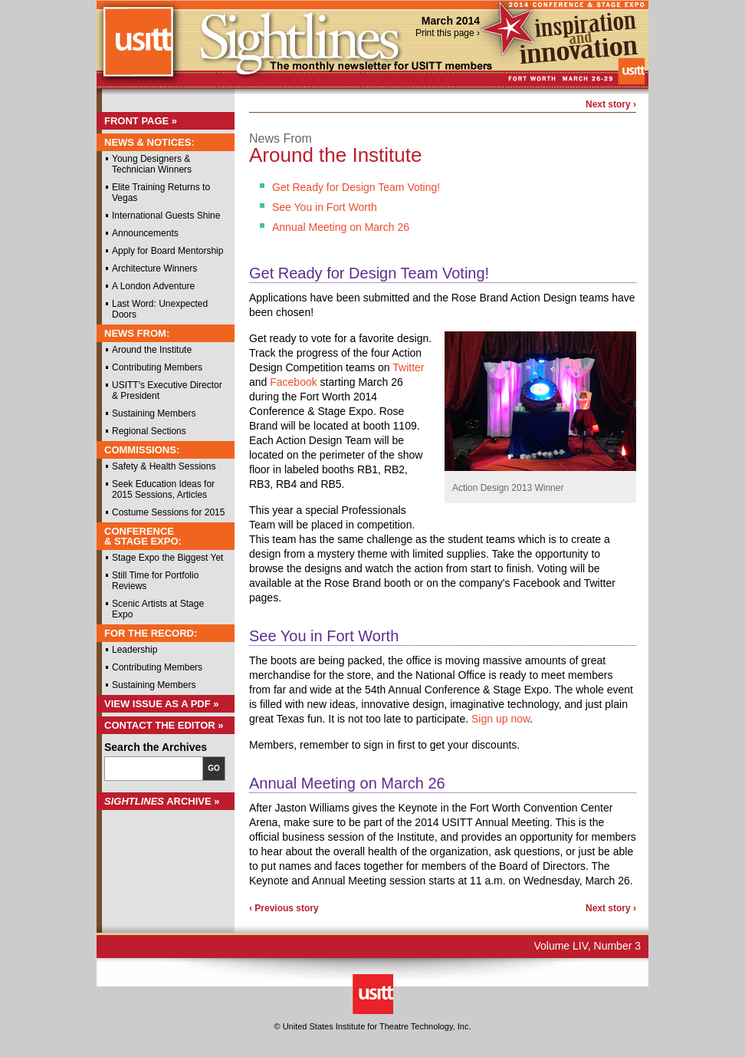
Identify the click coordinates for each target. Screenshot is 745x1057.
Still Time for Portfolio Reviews (155, 580)
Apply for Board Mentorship (167, 250)
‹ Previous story (284, 908)
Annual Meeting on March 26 (340, 227)
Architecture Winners (154, 268)
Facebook (293, 382)
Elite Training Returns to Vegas (161, 192)
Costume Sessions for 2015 (168, 512)
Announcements (145, 233)
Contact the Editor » (164, 725)
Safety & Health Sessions (163, 466)
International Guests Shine (166, 215)
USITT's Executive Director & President (167, 390)
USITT (137, 48)
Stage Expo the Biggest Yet (167, 557)
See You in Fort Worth (324, 207)
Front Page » (140, 121)
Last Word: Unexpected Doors (160, 309)
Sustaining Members (153, 413)
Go (214, 768)
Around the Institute (152, 349)
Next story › (611, 104)
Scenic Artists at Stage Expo (158, 609)
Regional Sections (149, 431)
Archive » (162, 801)
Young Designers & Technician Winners (152, 164)
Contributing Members (157, 367)
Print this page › (447, 33)
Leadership (134, 649)
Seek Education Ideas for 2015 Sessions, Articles (163, 489)
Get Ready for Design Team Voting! (356, 187)
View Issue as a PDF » (161, 704)
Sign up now (500, 719)
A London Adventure (153, 286)
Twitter (408, 367)
